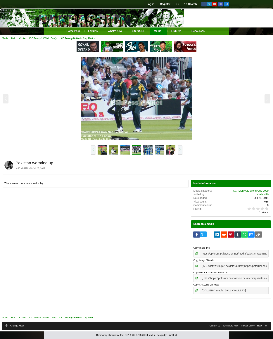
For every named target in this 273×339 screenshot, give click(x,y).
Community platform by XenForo (126, 335)
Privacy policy (202, 325)
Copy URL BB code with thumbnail (192, 283)
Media (157, 31)
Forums (93, 31)
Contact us (169, 325)
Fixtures (176, 31)
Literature (138, 31)
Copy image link (183, 259)
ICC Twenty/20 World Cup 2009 (205, 195)
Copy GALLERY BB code (187, 294)
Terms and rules (185, 325)
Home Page (73, 31)
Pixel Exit (172, 335)
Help (214, 325)
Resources (198, 31)
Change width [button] (62, 325)
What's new (115, 31)
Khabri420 (68, 169)
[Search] (190, 4)
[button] (177, 4)
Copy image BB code (185, 271)
